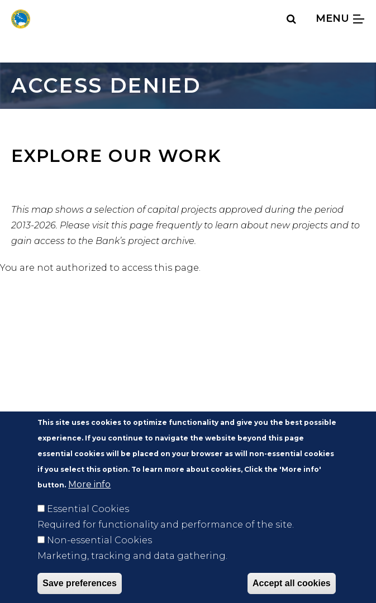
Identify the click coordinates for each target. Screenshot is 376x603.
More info (89, 500)
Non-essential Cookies (99, 556)
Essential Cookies (88, 524)
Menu (340, 18)
